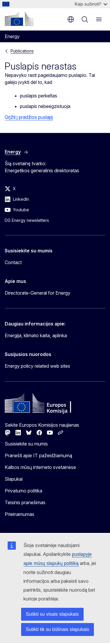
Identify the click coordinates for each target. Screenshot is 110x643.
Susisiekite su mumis (26, 444)
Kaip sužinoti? (91, 3)
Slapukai (14, 479)
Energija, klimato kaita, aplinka (36, 335)
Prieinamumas (19, 514)
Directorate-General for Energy (37, 293)
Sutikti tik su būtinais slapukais (57, 629)
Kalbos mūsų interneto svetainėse (40, 467)
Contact (13, 262)
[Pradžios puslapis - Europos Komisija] (19, 19)
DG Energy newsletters (27, 220)
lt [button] (70, 19)
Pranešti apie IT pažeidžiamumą (38, 455)
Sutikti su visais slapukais (52, 614)
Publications (22, 50)
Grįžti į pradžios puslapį (29, 117)
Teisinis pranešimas (25, 502)
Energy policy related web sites (37, 366)
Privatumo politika (23, 491)
